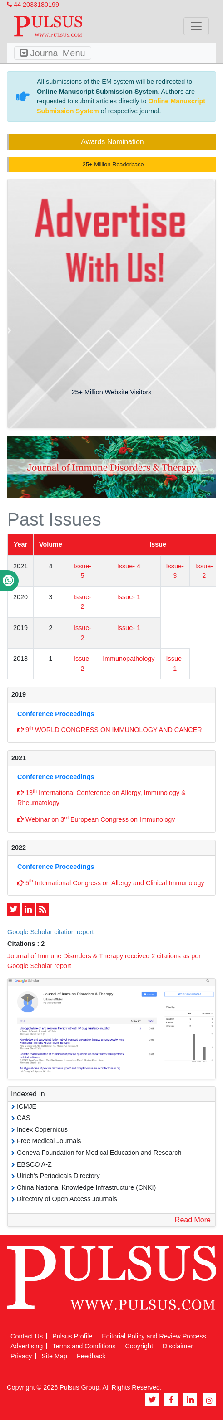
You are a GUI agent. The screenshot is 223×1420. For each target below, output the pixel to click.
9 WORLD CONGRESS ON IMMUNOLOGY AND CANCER (109, 729)
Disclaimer (178, 1346)
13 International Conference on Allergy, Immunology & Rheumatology (101, 797)
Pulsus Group (79, 1387)
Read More (193, 1220)
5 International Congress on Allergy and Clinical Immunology (110, 882)
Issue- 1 (128, 597)
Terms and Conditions (83, 1346)
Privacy (21, 1356)
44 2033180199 (33, 4)
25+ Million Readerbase (112, 164)
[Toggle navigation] (196, 26)
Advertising (26, 1346)
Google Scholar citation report (50, 931)
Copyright (139, 1346)
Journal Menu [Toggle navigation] (52, 53)
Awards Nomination (112, 141)
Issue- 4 (128, 566)
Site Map (54, 1356)
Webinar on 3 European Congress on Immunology (96, 819)
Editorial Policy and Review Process (154, 1336)
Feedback (91, 1356)
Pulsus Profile (72, 1336)
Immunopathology (128, 658)
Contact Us (26, 1336)
